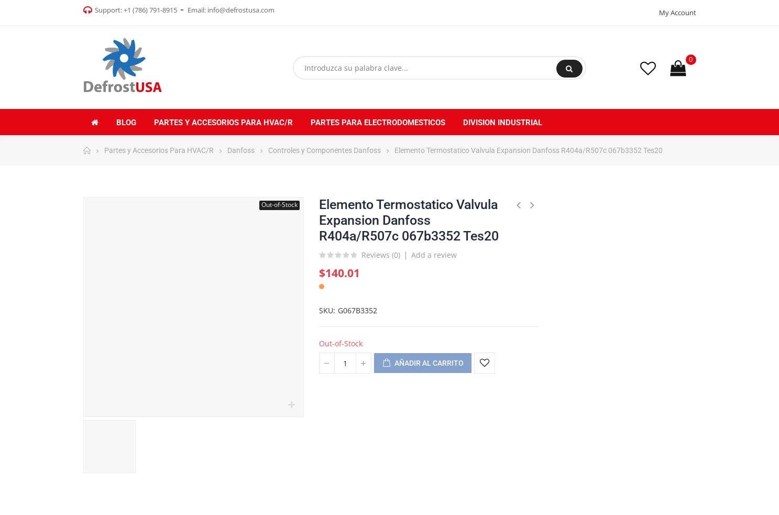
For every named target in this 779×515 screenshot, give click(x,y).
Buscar (569, 68)
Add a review (434, 255)
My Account (677, 12)
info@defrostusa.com (241, 10)
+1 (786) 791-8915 (150, 10)
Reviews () (380, 255)
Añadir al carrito (423, 363)
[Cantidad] (345, 363)
